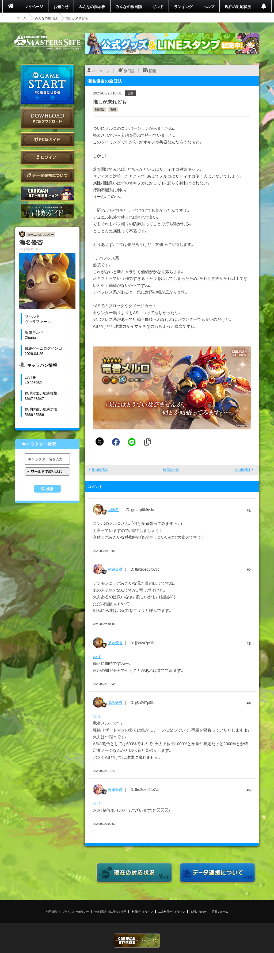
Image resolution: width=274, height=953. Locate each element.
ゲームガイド (47, 211)
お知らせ (61, 6)
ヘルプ (208, 6)
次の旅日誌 (242, 469)
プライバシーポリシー (75, 911)
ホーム (21, 18)
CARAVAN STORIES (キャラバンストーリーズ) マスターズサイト (47, 42)
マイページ (33, 6)
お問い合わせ (199, 911)
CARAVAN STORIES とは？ (47, 193)
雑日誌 (99, 109)
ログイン (47, 157)
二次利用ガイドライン (171, 911)
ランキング (183, 6)
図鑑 (153, 70)
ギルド (157, 6)
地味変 (113, 509)
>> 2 (97, 716)
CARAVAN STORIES (137, 940)
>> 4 (97, 803)
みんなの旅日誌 (129, 6)
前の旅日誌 (100, 469)
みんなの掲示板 (92, 6)
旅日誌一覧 (171, 469)
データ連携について (47, 175)
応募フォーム (220, 911)
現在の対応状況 (238, 6)
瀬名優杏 (115, 642)
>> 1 (97, 657)
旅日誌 (129, 70)
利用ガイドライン (142, 911)
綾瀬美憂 (115, 569)
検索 (50, 489)
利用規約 (51, 911)
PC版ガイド (47, 139)
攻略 (113, 109)
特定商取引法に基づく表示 (110, 911)
